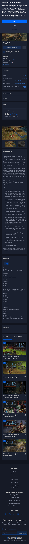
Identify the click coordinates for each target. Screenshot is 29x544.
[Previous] (3, 144)
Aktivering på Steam (14, 497)
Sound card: (6, 306)
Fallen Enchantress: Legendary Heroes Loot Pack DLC (11, 415)
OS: (3, 267)
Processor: (5, 273)
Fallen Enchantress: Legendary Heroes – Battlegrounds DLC (11, 357)
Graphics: (5, 286)
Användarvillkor (14, 479)
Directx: (5, 299)
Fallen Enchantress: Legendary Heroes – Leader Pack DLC (11, 377)
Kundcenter (14, 477)
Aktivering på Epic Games (14, 500)
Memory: (5, 279)
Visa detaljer (14, 30)
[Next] (25, 144)
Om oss (14, 471)
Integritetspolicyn (12, 529)
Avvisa (14, 25)
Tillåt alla (14, 21)
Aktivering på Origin (14, 495)
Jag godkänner (10, 529)
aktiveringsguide (13, 59)
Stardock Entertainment (20, 81)
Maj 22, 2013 (24, 78)
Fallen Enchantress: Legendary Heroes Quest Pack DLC (11, 435)
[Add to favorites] (24, 47)
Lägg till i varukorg (12, 47)
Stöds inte (24, 86)
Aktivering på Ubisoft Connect (14, 506)
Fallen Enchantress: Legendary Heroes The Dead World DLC (11, 396)
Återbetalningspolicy (14, 485)
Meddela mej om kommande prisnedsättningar (12, 52)
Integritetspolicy (14, 482)
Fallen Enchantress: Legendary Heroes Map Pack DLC (11, 454)
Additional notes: (5, 312)
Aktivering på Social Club (14, 503)
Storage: (5, 293)
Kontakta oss (14, 488)
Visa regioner (6, 64)
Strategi (24, 75)
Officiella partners (15, 474)
